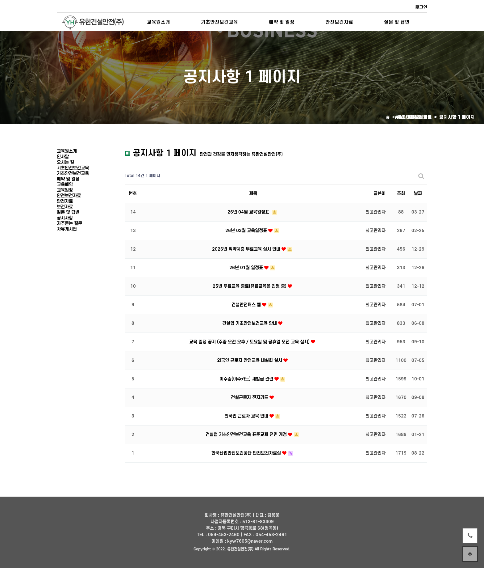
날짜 (418, 193)
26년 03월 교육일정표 (246, 230)
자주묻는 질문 (69, 223)
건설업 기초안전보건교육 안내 (250, 323)
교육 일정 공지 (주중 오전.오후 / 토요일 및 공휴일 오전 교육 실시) (250, 342)
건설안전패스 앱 (247, 304)
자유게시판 (67, 229)
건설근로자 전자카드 (250, 397)
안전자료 (65, 201)
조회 (401, 193)
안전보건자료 (339, 22)
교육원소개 (158, 22)
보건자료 (65, 207)
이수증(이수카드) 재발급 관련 (246, 379)
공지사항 (65, 218)
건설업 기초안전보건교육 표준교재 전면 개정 (247, 434)
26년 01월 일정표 (246, 267)
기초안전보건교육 (219, 22)
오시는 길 (65, 162)
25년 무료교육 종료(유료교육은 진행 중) (250, 286)
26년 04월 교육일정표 (248, 212)
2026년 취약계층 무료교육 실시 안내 (247, 249)
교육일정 (65, 190)
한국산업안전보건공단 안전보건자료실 (246, 453)
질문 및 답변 (397, 22)
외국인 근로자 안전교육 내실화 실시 (250, 360)
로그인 (421, 7)
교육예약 (65, 184)
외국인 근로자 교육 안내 (246, 416)
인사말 (63, 156)
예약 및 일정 (281, 22)
